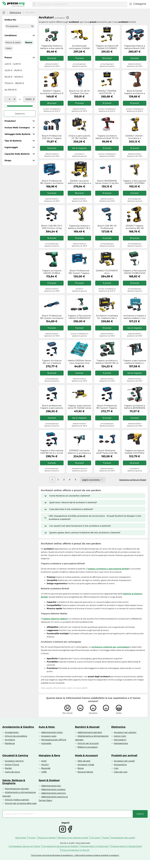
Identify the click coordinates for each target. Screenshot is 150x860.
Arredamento (12, 732)
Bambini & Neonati (87, 726)
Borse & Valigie (85, 771)
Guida (106, 837)
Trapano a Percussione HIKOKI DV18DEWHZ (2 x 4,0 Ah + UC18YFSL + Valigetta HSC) (79, 316)
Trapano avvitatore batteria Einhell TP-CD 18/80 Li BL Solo (107, 137)
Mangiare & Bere (49, 755)
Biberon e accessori (88, 747)
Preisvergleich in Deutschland (126, 846)
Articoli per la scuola (88, 743)
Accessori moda (86, 764)
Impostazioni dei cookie (123, 837)
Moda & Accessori (86, 755)
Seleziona (20, 113)
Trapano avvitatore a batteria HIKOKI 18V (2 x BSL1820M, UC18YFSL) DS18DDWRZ (107, 361)
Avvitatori (10, 739)
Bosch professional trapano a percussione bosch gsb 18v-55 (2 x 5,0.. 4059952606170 (51, 406)
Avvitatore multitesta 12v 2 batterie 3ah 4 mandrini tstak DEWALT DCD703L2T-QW (107, 316)
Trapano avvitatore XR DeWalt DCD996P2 (107, 47)
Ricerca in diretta (47, 837)
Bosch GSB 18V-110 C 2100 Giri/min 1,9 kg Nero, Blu (51, 227)
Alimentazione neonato (17, 788)
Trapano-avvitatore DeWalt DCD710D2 (134, 451)
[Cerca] (34, 4)
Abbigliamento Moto (52, 732)
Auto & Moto (47, 726)
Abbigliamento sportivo (53, 793)
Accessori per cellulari (125, 732)
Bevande (45, 768)
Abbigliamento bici (51, 785)
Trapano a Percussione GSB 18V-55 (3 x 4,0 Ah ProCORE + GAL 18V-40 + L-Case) (51, 451)
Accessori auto (48, 736)
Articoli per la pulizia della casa (20, 803)
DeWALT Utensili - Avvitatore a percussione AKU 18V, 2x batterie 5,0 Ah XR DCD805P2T (134, 137)
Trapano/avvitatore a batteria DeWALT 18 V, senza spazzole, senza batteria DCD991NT (79, 227)
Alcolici (45, 764)
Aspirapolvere (121, 743)
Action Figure (12, 764)
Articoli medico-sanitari (17, 799)
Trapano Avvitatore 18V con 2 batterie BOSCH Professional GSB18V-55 (51, 361)
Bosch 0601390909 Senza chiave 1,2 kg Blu (107, 182)
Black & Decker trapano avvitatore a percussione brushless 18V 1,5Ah (134, 92)
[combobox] (82, 4)
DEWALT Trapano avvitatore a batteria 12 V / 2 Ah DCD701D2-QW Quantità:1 (51, 92)
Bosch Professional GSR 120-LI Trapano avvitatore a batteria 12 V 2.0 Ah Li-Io (51, 137)
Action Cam (120, 736)
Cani (116, 768)
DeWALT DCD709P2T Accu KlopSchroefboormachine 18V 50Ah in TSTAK (107, 271)
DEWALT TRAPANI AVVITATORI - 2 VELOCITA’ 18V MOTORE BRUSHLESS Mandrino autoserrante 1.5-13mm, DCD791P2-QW (107, 92)
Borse (81, 768)
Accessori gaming (14, 761)
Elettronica (15, 12)
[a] (28, 99)
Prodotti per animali (124, 755)
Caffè (44, 771)
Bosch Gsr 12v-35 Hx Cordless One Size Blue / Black (79, 92)
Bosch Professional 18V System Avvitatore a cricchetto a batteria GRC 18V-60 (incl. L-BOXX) (51, 182)
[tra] (9, 99)
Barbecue (10, 743)
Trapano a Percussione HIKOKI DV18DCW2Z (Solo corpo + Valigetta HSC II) (134, 271)
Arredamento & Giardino (18, 726)
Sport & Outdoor (49, 780)
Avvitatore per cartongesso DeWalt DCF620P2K (79, 47)
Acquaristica (120, 764)
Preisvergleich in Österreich (94, 846)
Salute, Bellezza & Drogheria (13, 782)
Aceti (44, 761)
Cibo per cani (120, 771)
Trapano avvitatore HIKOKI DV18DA (51, 271)
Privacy (32, 837)
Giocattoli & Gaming (15, 755)
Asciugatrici (120, 739)
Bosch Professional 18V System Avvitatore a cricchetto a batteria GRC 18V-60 (51, 316)
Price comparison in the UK (75, 850)
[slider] (5, 106)
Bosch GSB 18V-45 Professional (107, 227)
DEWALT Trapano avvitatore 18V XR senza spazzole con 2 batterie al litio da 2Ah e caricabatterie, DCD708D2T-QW (134, 227)
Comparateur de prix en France (24, 846)
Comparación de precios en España (60, 846)
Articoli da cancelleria (16, 736)
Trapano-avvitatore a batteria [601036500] (134, 406)
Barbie (8, 768)
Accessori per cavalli (124, 761)
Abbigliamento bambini (90, 732)
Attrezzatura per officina (53, 739)
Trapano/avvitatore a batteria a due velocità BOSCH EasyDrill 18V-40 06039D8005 (51, 47)
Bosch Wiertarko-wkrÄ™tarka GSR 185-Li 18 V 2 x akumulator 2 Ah (107, 451)
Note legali (20, 837)
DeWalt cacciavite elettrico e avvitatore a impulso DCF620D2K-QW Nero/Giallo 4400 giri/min (79, 182)
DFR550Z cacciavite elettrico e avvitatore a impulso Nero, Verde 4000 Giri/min (79, 451)
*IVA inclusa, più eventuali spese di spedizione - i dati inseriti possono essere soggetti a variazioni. (75, 855)
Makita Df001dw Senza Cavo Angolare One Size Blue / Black (79, 361)
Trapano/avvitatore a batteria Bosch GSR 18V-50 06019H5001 (134, 47)
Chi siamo (95, 837)
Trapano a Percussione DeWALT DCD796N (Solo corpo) (134, 182)
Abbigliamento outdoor (53, 789)
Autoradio (46, 743)
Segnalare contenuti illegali (132, 480)
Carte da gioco (12, 771)
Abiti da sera (84, 761)
